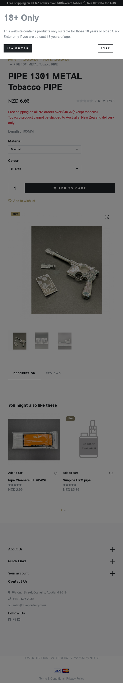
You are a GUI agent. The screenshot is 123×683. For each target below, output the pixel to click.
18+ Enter (17, 48)
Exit (105, 48)
